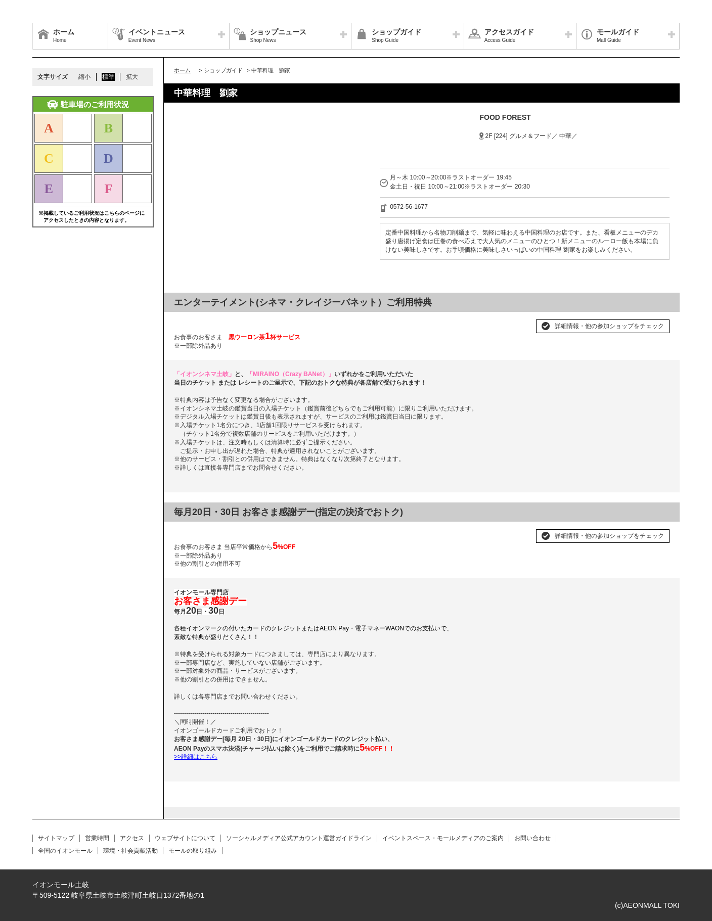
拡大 (132, 76)
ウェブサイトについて (185, 838)
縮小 (84, 76)
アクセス (132, 838)
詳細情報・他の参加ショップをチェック (609, 326)
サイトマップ (56, 838)
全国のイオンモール (65, 850)
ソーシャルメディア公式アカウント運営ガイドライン (299, 838)
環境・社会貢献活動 (130, 850)
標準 (108, 76)
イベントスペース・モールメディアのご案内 (443, 838)
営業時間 (97, 838)
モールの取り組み (192, 850)
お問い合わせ (532, 838)
